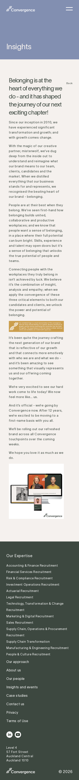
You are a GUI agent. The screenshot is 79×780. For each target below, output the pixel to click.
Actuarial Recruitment (22, 591)
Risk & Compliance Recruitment (30, 578)
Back (69, 83)
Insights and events (22, 687)
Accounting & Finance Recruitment (32, 565)
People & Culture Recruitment (28, 654)
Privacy (12, 712)
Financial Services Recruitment (29, 572)
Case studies (17, 695)
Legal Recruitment (19, 597)
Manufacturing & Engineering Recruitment (37, 648)
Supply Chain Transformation (28, 641)
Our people (15, 678)
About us (13, 670)
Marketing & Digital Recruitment (30, 616)
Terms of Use (17, 721)
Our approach (17, 662)
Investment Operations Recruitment (33, 584)
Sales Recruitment (19, 622)
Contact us (15, 704)
